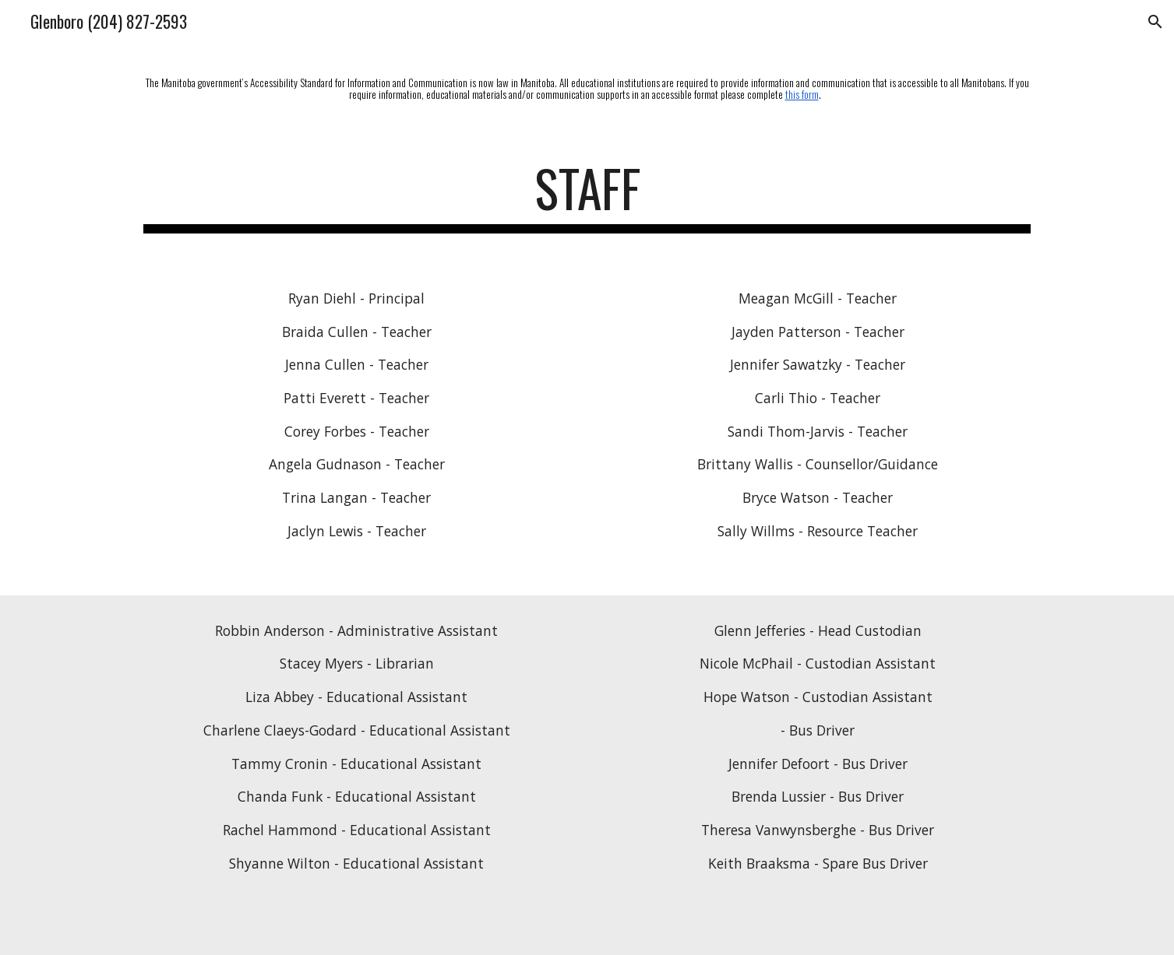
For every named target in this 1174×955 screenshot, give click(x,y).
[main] (586, 87)
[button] (1155, 21)
